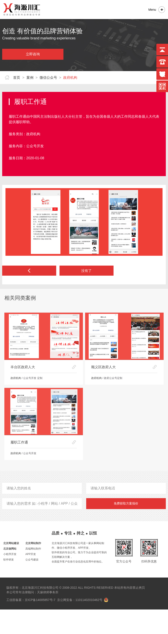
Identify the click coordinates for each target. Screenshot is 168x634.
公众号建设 (31, 584)
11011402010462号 (88, 624)
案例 (29, 77)
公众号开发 (35, 146)
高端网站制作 (33, 573)
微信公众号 (48, 77)
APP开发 (30, 578)
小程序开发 (9, 578)
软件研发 (8, 584)
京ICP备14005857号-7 (40, 624)
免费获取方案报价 (126, 528)
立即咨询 (33, 54)
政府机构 (70, 77)
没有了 (86, 271)
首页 (16, 77)
